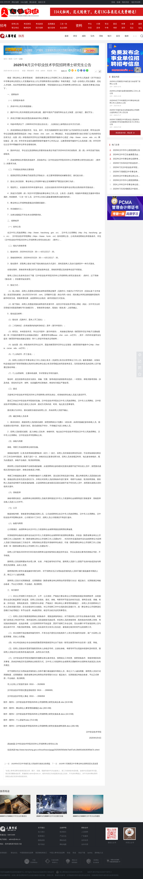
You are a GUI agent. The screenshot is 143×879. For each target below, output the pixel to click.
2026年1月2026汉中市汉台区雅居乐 (13, 816)
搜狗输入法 (99, 853)
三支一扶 (63, 24)
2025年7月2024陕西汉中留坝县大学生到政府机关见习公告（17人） (127, 189)
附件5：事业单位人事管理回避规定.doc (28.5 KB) (30, 708)
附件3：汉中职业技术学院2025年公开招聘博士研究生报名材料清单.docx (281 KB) (44, 726)
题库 (140, 24)
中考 (106, 28)
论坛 (140, 28)
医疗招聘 (39, 28)
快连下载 (81, 853)
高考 (98, 28)
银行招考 (51, 28)
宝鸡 (92, 36)
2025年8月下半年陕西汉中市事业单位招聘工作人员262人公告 (124, 101)
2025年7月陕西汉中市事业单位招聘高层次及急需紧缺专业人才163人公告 (127, 172)
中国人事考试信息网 (57, 853)
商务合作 (84, 828)
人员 (63, 78)
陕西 (10, 59)
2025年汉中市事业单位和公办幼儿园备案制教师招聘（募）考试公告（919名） (127, 176)
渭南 (101, 36)
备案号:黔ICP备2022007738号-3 (99, 872)
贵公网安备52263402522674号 (69, 872)
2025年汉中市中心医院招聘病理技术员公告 (127, 180)
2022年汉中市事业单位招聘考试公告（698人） (127, 159)
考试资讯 (27, 24)
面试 (115, 24)
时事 (123, 24)
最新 (67, 36)
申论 (90, 24)
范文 (132, 28)
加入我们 (41, 832)
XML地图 (24, 2)
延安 (118, 36)
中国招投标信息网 (26, 853)
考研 (115, 28)
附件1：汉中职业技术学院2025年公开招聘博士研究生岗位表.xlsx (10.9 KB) (41, 702)
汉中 (15, 59)
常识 (106, 24)
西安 (75, 36)
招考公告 (15, 24)
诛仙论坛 (14, 853)
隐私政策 (41, 840)
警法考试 (15, 28)
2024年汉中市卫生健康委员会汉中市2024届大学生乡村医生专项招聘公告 (127, 154)
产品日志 (63, 836)
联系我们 (41, 836)
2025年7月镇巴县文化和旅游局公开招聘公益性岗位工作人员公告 (124, 111)
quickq (89, 853)
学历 (90, 28)
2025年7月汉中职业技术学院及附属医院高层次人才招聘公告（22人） (127, 167)
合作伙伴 (84, 840)
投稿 (113, 2)
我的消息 (125, 2)
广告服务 (84, 836)
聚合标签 (33, 2)
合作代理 (84, 844)
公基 (132, 24)
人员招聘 (84, 832)
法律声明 (63, 828)
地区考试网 (135, 2)
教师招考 (27, 28)
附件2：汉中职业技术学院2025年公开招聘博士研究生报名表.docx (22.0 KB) (41, 714)
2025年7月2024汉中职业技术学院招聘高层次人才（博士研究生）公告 (127, 163)
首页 (5, 59)
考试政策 (39, 24)
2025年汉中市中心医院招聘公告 (126, 150)
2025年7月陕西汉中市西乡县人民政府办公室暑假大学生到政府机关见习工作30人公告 (125, 122)
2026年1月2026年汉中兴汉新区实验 (49, 816)
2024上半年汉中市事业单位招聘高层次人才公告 (127, 184)
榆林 (127, 36)
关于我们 (41, 828)
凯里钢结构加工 (41, 853)
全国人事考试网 (5, 2)
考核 (99, 581)
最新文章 (41, 2)
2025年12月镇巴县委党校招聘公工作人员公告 (125, 92)
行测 (98, 24)
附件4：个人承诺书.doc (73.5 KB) (23, 720)
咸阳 (84, 36)
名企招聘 (63, 28)
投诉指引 (63, 832)
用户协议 (41, 844)
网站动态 (63, 840)
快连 (68, 853)
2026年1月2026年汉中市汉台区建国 (86, 816)
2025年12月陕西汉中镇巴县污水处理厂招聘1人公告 (125, 82)
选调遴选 (51, 24)
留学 (123, 28)
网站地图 (15, 2)
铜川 (109, 36)
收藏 (118, 2)
